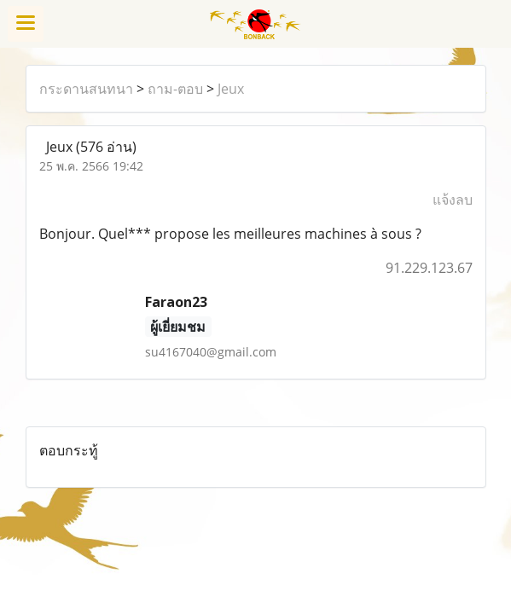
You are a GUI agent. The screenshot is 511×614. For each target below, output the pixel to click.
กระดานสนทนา (86, 88)
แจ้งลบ (453, 199)
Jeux (231, 88)
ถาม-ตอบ (175, 88)
